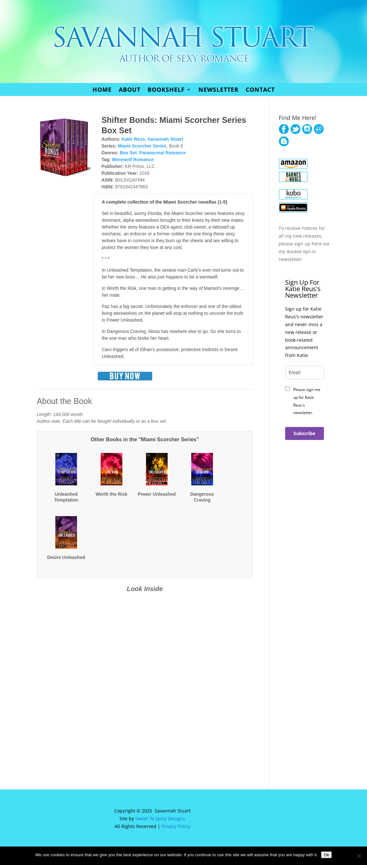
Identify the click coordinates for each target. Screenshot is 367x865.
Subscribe (304, 433)
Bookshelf (166, 90)
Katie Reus (133, 139)
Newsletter (218, 90)
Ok (326, 854)
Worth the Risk (111, 494)
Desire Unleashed (66, 557)
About (129, 90)
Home (102, 90)
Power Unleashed (157, 494)
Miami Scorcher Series (142, 145)
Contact (260, 90)
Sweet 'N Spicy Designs (160, 818)
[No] (359, 856)
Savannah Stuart (165, 139)
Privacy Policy (175, 826)
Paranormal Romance (162, 152)
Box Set (128, 152)
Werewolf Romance (133, 159)
